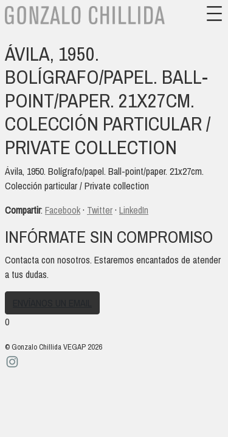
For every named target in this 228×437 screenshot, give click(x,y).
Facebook (62, 210)
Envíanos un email (52, 303)
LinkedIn (133, 210)
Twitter (99, 210)
